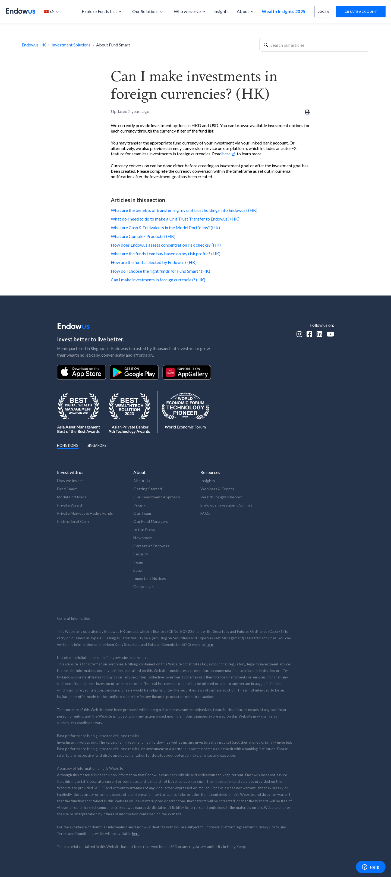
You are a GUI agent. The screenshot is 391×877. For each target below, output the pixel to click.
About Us (141, 480)
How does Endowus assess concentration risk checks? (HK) (166, 244)
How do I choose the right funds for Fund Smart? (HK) (160, 271)
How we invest (70, 480)
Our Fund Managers (150, 521)
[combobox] (314, 45)
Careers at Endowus (151, 545)
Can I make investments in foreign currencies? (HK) (158, 279)
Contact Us (143, 586)
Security (140, 554)
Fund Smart (67, 488)
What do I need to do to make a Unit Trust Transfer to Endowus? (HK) (175, 218)
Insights (207, 480)
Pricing (139, 505)
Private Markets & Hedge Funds (85, 513)
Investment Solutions (71, 44)
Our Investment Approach (156, 497)
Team (138, 562)
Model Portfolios (71, 497)
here (226, 153)
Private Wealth (70, 505)
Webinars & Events (217, 488)
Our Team (142, 513)
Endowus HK (34, 44)
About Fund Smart (113, 44)
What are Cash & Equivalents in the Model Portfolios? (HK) (165, 227)
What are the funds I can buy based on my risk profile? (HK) (165, 253)
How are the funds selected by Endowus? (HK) (154, 262)
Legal (138, 570)
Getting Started (147, 488)
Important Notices (149, 578)
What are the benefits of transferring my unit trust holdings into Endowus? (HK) (184, 210)
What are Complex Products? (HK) (143, 236)
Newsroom (142, 537)
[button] (54, 11)
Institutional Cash (73, 521)
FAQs (205, 513)
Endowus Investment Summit (226, 505)
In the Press (144, 529)
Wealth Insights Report (221, 497)
